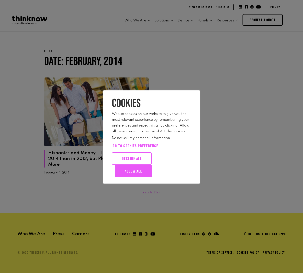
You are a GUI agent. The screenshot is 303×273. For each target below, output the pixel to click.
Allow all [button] (133, 171)
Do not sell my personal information (141, 138)
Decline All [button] (132, 158)
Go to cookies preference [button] (135, 146)
